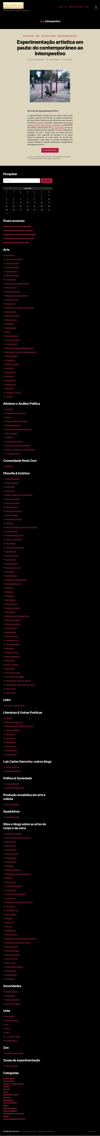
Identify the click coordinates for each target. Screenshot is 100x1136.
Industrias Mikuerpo (13, 584)
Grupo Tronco (10, 898)
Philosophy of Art (11, 653)
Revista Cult (9, 377)
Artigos (60, 7)
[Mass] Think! (10, 693)
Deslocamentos (11, 272)
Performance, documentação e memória (20, 939)
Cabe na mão (10, 846)
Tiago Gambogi (11, 975)
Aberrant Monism (12, 483)
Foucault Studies (11, 556)
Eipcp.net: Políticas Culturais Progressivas (21, 527)
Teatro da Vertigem (12, 955)
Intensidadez (10, 600)
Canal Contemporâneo (13, 259)
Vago (7, 1033)
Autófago (8, 718)
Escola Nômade (11, 532)
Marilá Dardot (10, 312)
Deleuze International (13, 511)
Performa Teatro (11, 935)
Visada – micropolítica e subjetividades (20, 450)
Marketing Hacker (12, 316)
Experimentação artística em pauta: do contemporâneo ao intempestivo (50, 48)
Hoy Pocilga (9, 906)
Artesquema (10, 255)
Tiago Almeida (10, 971)
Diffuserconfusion (12, 276)
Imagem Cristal (11, 576)
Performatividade (10, 1103)
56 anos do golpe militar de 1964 (16, 243)
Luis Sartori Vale (11, 910)
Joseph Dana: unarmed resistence (18, 429)
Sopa (7, 1029)
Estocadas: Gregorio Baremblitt (17, 284)
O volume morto (11, 344)
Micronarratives (11, 320)
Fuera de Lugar (11, 288)
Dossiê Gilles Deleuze (13, 519)
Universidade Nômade (13, 442)
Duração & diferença (13, 771)
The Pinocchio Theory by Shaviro (18, 681)
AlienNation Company (13, 834)
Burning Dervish (11, 992)
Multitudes (9, 324)
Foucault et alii (10, 552)
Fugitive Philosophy (12, 292)
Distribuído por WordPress (46, 1131)
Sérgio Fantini (10, 747)
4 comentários (68, 60)
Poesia (5, 1106)
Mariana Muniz (11, 915)
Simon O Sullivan (11, 665)
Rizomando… (10, 661)
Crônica (6, 1087)
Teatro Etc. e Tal (11, 959)
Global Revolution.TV (13, 425)
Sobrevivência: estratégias (13, 1114)
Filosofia (6, 1090)
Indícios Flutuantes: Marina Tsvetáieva (18, 231)
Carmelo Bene (10, 850)
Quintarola (9, 368)
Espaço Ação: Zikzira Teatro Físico (18, 874)
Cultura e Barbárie (12, 268)
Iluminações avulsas (11, 1095)
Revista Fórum (10, 381)
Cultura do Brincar (12, 264)
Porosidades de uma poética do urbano (18, 239)
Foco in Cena (10, 882)
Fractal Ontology (11, 564)
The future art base (12, 673)
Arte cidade (9, 1017)
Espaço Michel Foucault (14, 536)
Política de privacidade (76, 7)
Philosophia (9, 649)
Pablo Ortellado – (11, 356)
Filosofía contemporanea (14, 548)
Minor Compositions (13, 620)
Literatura (7, 1098)
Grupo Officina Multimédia (15, 894)
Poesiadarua (10, 360)
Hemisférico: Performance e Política (19, 902)
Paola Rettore (10, 931)
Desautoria (9, 866)
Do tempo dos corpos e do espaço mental (19, 235)
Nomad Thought (11, 636)
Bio (66, 7)
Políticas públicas (10, 1111)
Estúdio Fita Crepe (12, 1000)
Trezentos (9, 438)
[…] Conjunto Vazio (12, 454)
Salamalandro (10, 743)
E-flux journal (10, 280)
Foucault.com (10, 560)
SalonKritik (9, 389)
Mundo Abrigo (10, 328)
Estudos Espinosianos (13, 540)
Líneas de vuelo (11, 604)
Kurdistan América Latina (15, 706)
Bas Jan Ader (10, 842)
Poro (7, 1025)
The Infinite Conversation (15, 677)
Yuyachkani (9, 979)
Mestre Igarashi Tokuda (14, 1053)
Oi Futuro (40, 123)
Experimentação (57, 157)
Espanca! (8, 878)
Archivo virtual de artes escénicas (18, 838)
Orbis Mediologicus (12, 645)
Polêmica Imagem (12, 364)
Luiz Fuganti (10, 612)
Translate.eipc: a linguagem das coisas (20, 685)
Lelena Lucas (10, 738)
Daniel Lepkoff (10, 862)
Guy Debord (10, 572)
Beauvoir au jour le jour (14, 722)
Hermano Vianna (11, 300)
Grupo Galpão (10, 890)
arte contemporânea (35, 157)
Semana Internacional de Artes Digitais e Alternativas (45, 159)
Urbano (6, 1117)
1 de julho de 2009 (54, 60)
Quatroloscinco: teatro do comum (18, 943)
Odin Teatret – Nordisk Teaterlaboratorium (21, 352)
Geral (37, 36)
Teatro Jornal (10, 963)
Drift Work (9, 523)
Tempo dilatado (11, 751)
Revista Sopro (10, 385)
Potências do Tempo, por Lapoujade (17, 227)
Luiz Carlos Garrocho (38, 60)
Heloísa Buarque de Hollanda (16, 296)
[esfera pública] (11, 1041)
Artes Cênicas (8, 1081)
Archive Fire (10, 491)
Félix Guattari (10, 544)
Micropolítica (8, 1100)
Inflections (9, 588)
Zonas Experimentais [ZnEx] (67, 36)
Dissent (8, 417)
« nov (6, 213)
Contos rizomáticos (12, 499)
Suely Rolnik (10, 669)
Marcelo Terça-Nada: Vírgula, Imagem (19, 308)
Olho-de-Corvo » (14, 1131)
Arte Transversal (11, 1066)
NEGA (7, 332)
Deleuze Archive (11, 507)
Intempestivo (66, 157)
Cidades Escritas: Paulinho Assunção (19, 726)
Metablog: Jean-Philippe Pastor (17, 616)
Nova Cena (9, 923)
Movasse (8, 919)
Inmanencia (9, 596)
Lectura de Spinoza (12, 608)
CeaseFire (9, 409)
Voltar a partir (10, 689)
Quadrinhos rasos (12, 817)
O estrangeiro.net (12, 640)
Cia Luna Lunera (58, 128)
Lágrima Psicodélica (13, 1004)
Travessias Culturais (13, 393)
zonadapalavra (11, 755)
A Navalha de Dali (12, 479)
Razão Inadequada (12, 657)
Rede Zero (9, 466)
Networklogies (10, 632)
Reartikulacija (10, 372)
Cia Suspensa (10, 858)
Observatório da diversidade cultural (19, 348)
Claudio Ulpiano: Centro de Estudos (18, 495)
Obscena (8, 927)
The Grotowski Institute (14, 967)
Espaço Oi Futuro (47, 157)
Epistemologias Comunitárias (16, 421)
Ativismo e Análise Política (13, 1084)
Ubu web (8, 397)
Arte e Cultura (28, 36)
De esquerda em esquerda (15, 413)
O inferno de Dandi (12, 340)
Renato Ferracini (11, 947)
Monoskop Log (11, 628)
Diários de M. (10, 734)
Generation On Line (12, 568)
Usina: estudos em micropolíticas (17, 446)
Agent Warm (10, 487)
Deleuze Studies (11, 515)
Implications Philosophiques (16, 580)
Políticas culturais (48, 36)
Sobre (87, 7)
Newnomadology (11, 336)
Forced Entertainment (13, 886)
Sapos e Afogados (12, 951)
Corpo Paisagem (11, 1021)
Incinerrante (10, 304)
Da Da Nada (10, 996)
